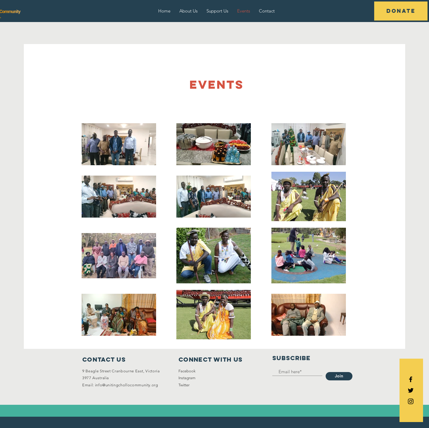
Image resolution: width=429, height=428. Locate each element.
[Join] (339, 376)
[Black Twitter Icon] (410, 390)
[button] (401, 11)
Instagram (186, 378)
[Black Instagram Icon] (410, 401)
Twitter (183, 385)
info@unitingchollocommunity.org (126, 385)
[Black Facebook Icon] (410, 379)
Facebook (186, 371)
